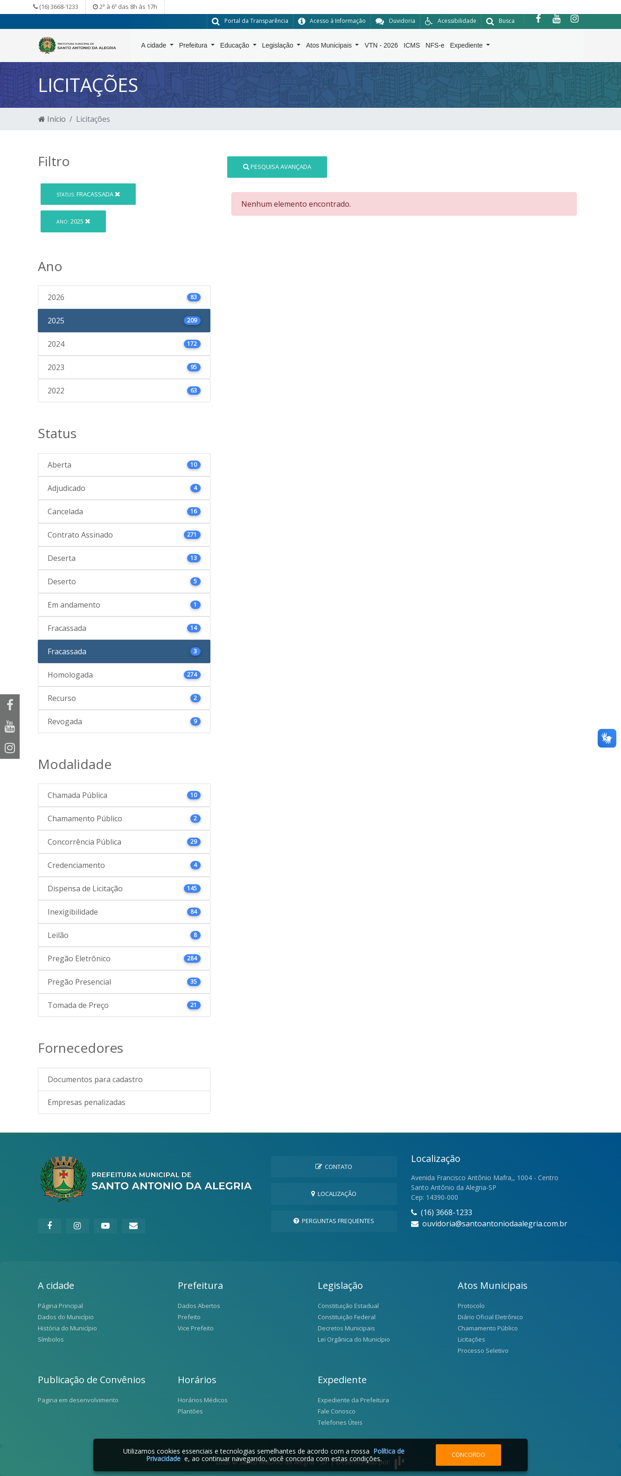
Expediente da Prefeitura (353, 1399)
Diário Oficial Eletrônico (490, 1316)
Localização (333, 1193)
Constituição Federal (347, 1316)
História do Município (67, 1327)
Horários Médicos (203, 1399)
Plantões (190, 1410)
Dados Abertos (199, 1305)
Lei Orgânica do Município (354, 1339)
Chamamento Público (488, 1327)
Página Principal (60, 1305)
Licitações (471, 1339)
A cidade (154, 47)
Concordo (468, 1454)
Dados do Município (66, 1316)
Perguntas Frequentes (333, 1220)
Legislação (278, 47)
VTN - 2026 (381, 47)
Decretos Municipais (346, 1327)
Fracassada (88, 193)
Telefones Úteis (340, 1422)
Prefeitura (194, 47)
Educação (235, 47)
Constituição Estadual (348, 1305)
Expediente (467, 47)
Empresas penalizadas (87, 1102)
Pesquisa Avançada (277, 166)
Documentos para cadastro (95, 1079)
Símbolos (51, 1339)
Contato (333, 1166)
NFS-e (435, 47)
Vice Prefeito (196, 1327)
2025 (73, 221)
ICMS (412, 47)
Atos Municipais (330, 47)
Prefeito (189, 1316)
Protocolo (471, 1305)
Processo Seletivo (483, 1350)
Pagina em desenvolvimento (78, 1399)
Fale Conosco (337, 1410)
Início (52, 118)
